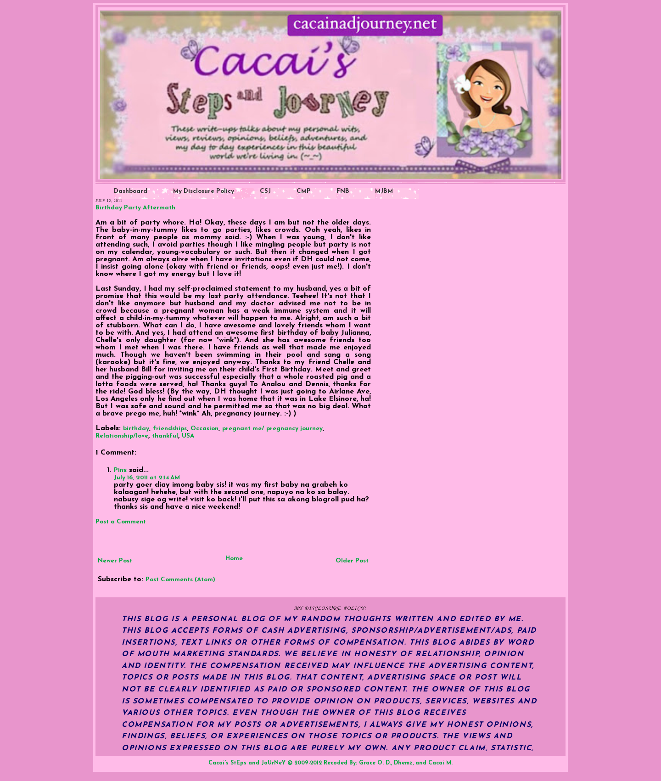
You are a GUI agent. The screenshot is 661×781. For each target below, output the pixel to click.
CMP (304, 191)
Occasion (204, 429)
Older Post (352, 561)
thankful (165, 436)
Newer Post (115, 561)
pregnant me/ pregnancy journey (272, 429)
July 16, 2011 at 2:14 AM (147, 478)
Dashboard (130, 191)
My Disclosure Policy (203, 191)
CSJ (265, 191)
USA (188, 436)
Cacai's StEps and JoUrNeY (247, 763)
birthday (136, 429)
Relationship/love (121, 436)
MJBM (384, 191)
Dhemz (403, 763)
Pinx (120, 470)
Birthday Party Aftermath (135, 208)
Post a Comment (120, 522)
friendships (170, 429)
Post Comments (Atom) (180, 580)
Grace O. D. (375, 763)
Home (234, 559)
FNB (342, 191)
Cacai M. (440, 763)
